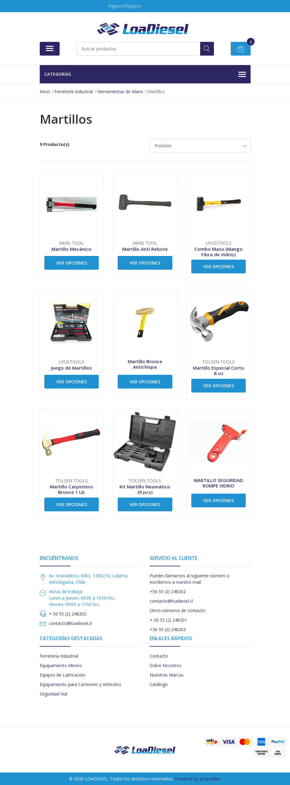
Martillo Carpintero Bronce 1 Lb (71, 489)
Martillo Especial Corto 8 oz (218, 370)
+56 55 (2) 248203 (168, 629)
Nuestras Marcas (167, 675)
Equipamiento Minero (61, 665)
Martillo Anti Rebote (145, 249)
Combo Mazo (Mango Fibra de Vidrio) (218, 251)
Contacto (159, 656)
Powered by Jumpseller (197, 779)
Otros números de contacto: (178, 610)
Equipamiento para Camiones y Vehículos (80, 684)
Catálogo (159, 684)
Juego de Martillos (71, 368)
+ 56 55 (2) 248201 (168, 620)
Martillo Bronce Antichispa (145, 364)
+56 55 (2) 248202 (168, 591)
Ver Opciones (71, 263)
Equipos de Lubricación (62, 675)
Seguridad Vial (53, 694)
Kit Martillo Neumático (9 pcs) (144, 489)
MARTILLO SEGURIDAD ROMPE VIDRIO (218, 483)
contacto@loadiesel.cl (70, 623)
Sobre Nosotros (166, 665)
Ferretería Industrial (59, 656)
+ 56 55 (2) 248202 (67, 614)
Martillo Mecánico (71, 249)
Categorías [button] (145, 74)
